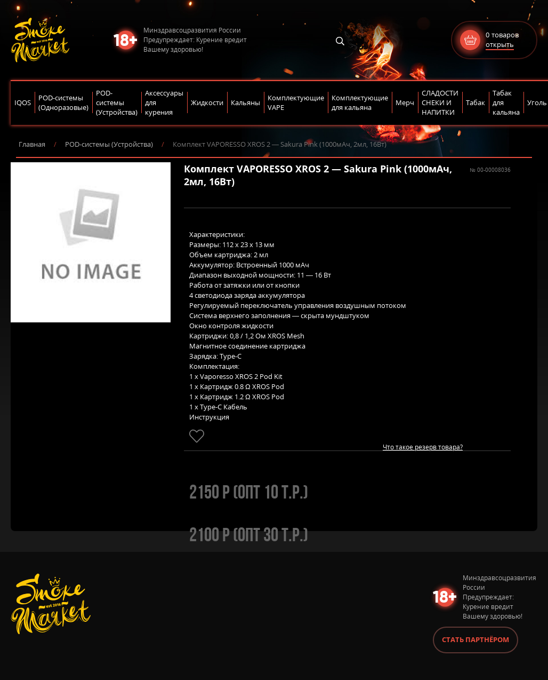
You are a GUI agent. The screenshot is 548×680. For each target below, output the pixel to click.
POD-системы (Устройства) (109, 144)
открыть (500, 44)
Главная (32, 144)
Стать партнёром (475, 639)
